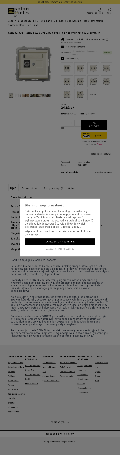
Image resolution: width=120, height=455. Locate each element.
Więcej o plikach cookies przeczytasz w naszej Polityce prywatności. (58, 233)
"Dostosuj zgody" (70, 226)
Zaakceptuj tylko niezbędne (60, 249)
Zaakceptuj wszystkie (60, 241)
